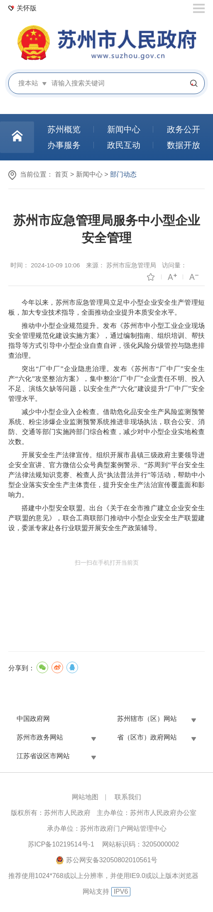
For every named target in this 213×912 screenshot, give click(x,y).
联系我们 (128, 796)
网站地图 (85, 796)
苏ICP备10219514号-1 (61, 844)
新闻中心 (89, 174)
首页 (61, 174)
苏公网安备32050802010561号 (112, 859)
